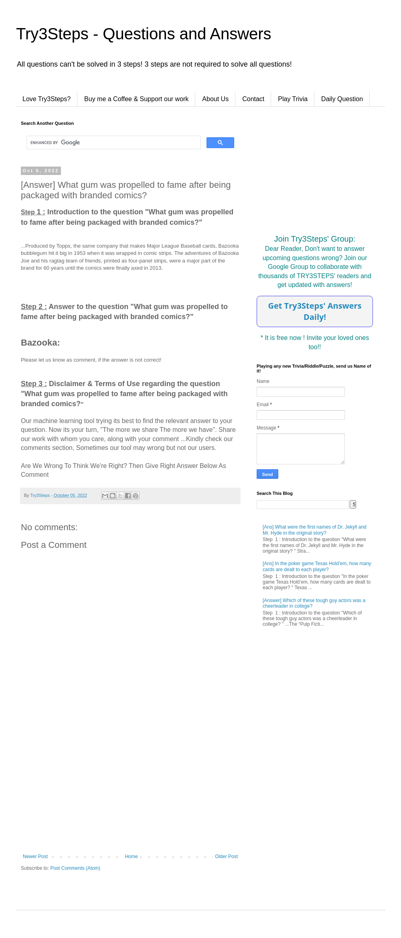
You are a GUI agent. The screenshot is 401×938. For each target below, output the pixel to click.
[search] (112, 142)
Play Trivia (293, 99)
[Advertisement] (130, 787)
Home (131, 856)
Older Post (226, 856)
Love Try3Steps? (46, 99)
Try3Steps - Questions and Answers (143, 34)
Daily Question (342, 99)
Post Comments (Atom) (75, 868)
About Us (215, 99)
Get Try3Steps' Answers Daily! (314, 311)
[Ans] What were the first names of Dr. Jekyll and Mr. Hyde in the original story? (315, 529)
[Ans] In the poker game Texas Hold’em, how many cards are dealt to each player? (317, 566)
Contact (253, 99)
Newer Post (35, 856)
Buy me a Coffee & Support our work (136, 99)
